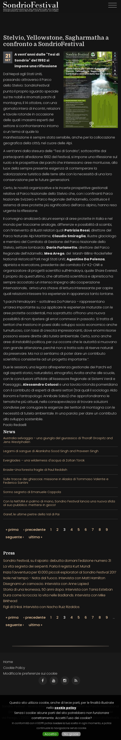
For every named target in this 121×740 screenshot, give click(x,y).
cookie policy (65, 708)
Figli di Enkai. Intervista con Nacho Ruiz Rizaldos (41, 606)
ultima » (35, 537)
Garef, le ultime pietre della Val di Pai (31, 514)
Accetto (51, 734)
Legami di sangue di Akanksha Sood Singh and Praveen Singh (50, 451)
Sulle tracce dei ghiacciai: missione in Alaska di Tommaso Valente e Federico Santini (55, 481)
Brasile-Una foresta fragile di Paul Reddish (35, 470)
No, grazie (71, 734)
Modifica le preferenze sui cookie (30, 673)
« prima (12, 529)
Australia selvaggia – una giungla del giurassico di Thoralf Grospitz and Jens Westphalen (58, 440)
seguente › (15, 537)
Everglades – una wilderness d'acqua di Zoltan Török (44, 460)
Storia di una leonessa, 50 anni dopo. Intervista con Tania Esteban (58, 589)
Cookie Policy (14, 667)
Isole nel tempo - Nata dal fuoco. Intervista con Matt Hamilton (54, 578)
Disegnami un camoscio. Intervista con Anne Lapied (46, 583)
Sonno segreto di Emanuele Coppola (32, 492)
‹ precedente (34, 529)
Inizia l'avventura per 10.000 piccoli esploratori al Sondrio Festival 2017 (59, 572)
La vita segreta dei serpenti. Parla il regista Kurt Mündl (46, 566)
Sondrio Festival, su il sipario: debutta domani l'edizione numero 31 (57, 560)
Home (8, 661)
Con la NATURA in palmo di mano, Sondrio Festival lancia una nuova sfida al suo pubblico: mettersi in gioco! (59, 503)
